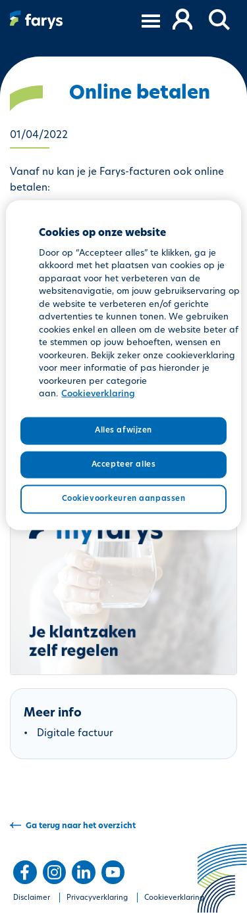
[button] (220, 20)
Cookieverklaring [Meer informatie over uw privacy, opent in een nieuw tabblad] (98, 394)
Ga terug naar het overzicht (81, 826)
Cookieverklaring (174, 898)
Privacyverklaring (97, 898)
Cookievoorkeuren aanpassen (124, 499)
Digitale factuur (75, 734)
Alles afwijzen (123, 430)
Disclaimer (31, 898)
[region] (123, 365)
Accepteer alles (124, 464)
